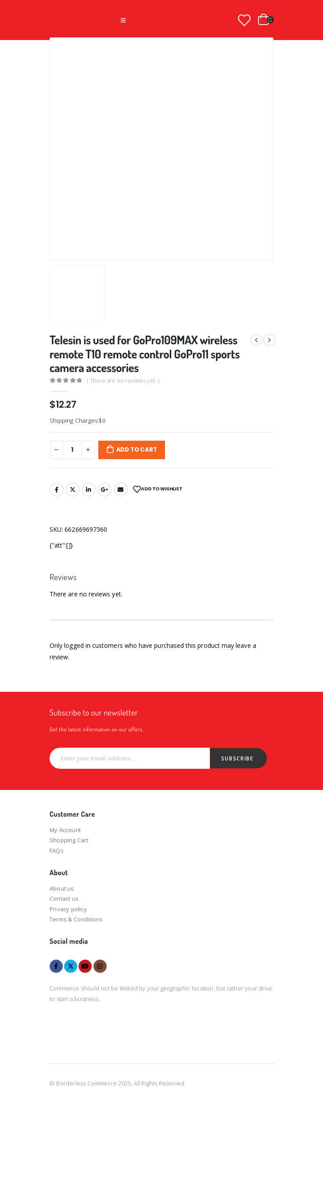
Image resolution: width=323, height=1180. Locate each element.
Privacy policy (68, 909)
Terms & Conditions (76, 919)
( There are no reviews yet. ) (123, 380)
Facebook (57, 489)
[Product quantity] (72, 450)
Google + (104, 489)
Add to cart (136, 450)
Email (121, 489)
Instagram (100, 966)
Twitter (72, 489)
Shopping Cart (69, 840)
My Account (65, 830)
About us (62, 888)
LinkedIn (89, 489)
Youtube (85, 966)
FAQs (57, 851)
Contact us (64, 898)
